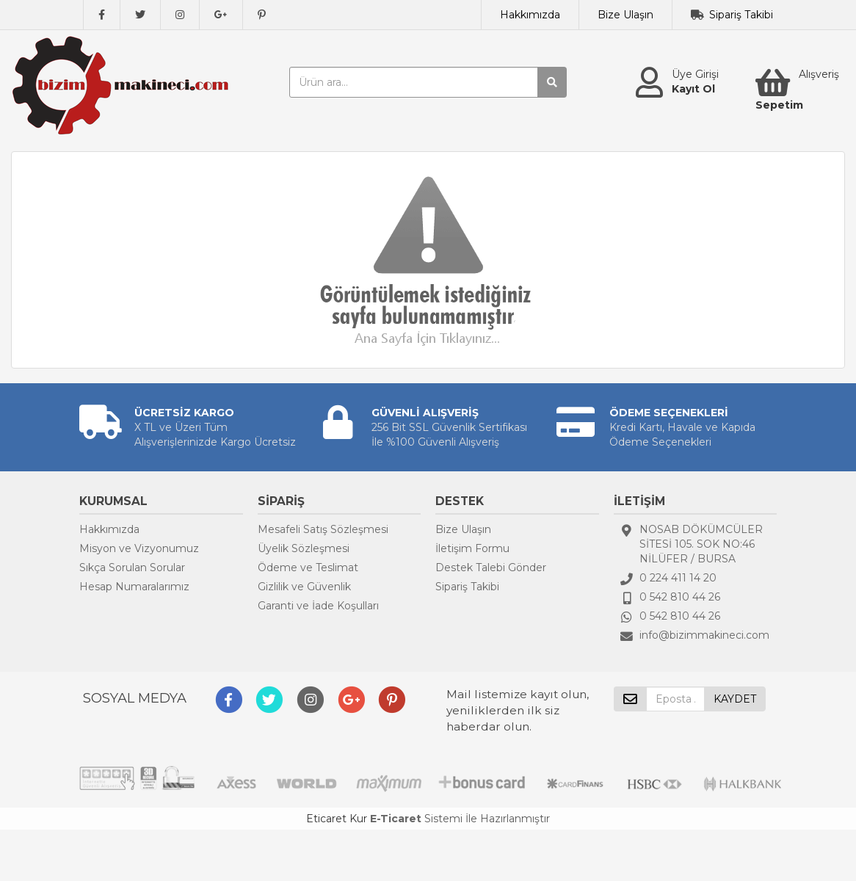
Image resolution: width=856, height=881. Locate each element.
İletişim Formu (472, 548)
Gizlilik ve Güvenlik (304, 586)
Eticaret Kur (336, 818)
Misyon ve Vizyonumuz (139, 548)
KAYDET (735, 699)
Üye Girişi (695, 74)
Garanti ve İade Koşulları (318, 605)
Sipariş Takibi (741, 14)
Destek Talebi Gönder (490, 567)
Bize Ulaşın (625, 14)
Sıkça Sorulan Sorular (132, 567)
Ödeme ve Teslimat (308, 567)
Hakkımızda (530, 14)
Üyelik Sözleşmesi (303, 548)
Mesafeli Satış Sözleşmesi (323, 529)
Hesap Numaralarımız (134, 586)
